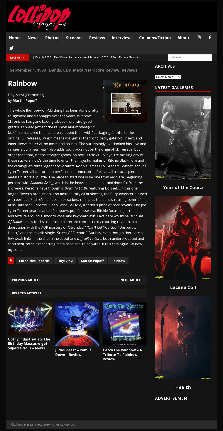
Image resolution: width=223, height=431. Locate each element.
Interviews (122, 37)
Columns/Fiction (155, 37)
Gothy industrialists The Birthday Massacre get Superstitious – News (29, 344)
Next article (131, 280)
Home (15, 37)
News (32, 37)
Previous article (26, 280)
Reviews (97, 37)
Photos (52, 37)
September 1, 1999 (28, 70)
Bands (55, 70)
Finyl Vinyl (65, 260)
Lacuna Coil (183, 287)
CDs (67, 70)
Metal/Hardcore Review (96, 70)
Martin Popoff (92, 260)
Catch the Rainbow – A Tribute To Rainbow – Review (122, 355)
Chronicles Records (34, 260)
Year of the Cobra (183, 187)
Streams (74, 37)
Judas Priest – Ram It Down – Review (73, 352)
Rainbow (118, 260)
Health (183, 387)
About (183, 37)
